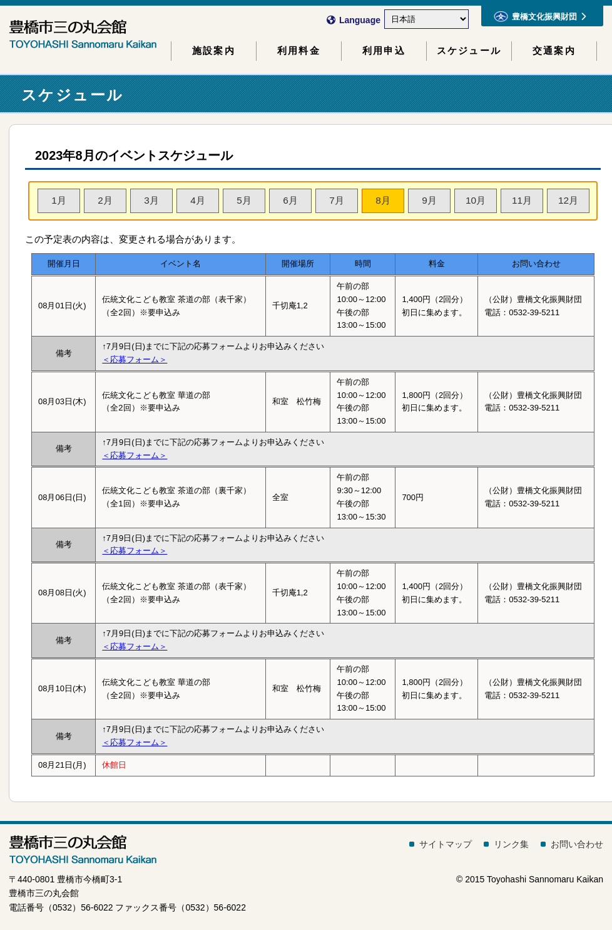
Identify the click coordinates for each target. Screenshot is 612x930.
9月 (429, 200)
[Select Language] (426, 19)
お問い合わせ (577, 844)
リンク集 (511, 844)
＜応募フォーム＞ (134, 359)
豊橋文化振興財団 (540, 16)
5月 (244, 200)
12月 (568, 200)
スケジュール (469, 51)
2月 (105, 200)
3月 (151, 200)
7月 (336, 200)
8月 (382, 200)
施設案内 (213, 51)
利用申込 (383, 51)
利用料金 (298, 51)
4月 (197, 200)
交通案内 (554, 51)
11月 (522, 200)
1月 (58, 200)
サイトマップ (445, 844)
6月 (290, 200)
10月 (476, 200)
